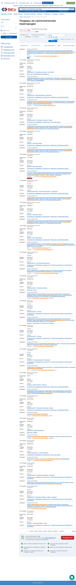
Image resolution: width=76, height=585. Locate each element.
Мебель (35, 432)
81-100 (44, 531)
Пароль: (2, 26)
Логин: (2, 22)
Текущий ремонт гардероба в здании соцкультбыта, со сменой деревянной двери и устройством (51, 368)
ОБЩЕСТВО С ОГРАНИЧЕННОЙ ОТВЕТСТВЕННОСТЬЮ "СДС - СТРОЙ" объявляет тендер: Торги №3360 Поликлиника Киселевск (50, 483)
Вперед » (74, 531)
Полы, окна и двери (55, 122)
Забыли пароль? (13, 33)
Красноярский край (40, 95)
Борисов (44, 384)
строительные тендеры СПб (30, 11)
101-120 (49, 531)
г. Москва (39, 311)
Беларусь (29, 143)
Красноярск (49, 95)
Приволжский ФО (31, 120)
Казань (50, 120)
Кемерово (54, 497)
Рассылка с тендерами (29, 14)
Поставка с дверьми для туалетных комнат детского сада (49, 436)
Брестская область (37, 143)
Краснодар (47, 360)
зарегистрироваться (50, 538)
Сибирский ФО (30, 72)
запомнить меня (5, 30)
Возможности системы (6, 14)
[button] (71, 577)
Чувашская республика (42, 475)
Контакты (61, 14)
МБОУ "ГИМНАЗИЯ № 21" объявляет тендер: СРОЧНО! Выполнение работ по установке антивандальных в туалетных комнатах (49, 271)
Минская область (37, 384)
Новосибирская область (41, 72)
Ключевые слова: (24, 34)
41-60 (36, 531)
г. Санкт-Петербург (43, 452)
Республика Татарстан (42, 120)
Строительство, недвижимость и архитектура (38, 97)
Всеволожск (55, 191)
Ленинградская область (45, 191)
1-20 (28, 531)
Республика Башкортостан (43, 263)
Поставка (37, 414)
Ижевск (51, 408)
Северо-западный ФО (32, 191)
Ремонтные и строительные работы (59, 97)
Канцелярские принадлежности (41, 74)
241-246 (61, 531)
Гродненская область (38, 523)
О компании (55, 14)
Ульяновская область (42, 288)
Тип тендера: (36, 36)
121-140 (55, 531)
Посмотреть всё (67, 537)
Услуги (35, 290)
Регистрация (9, 37)
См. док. (29, 183)
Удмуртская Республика (43, 408)
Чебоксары (52, 475)
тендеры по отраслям (41, 11)
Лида (45, 523)
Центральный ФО (31, 311)
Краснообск (51, 72)
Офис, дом (29, 74)
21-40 (31, 531)
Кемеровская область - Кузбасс (43, 497)
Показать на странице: (65, 39)
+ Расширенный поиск (63, 11)
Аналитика (39, 14)
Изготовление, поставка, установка (48, 458)
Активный (56, 39)
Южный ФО (30, 360)
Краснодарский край (39, 360)
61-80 (40, 531)
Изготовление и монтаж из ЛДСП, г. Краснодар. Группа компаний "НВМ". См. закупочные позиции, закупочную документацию (51, 344)
